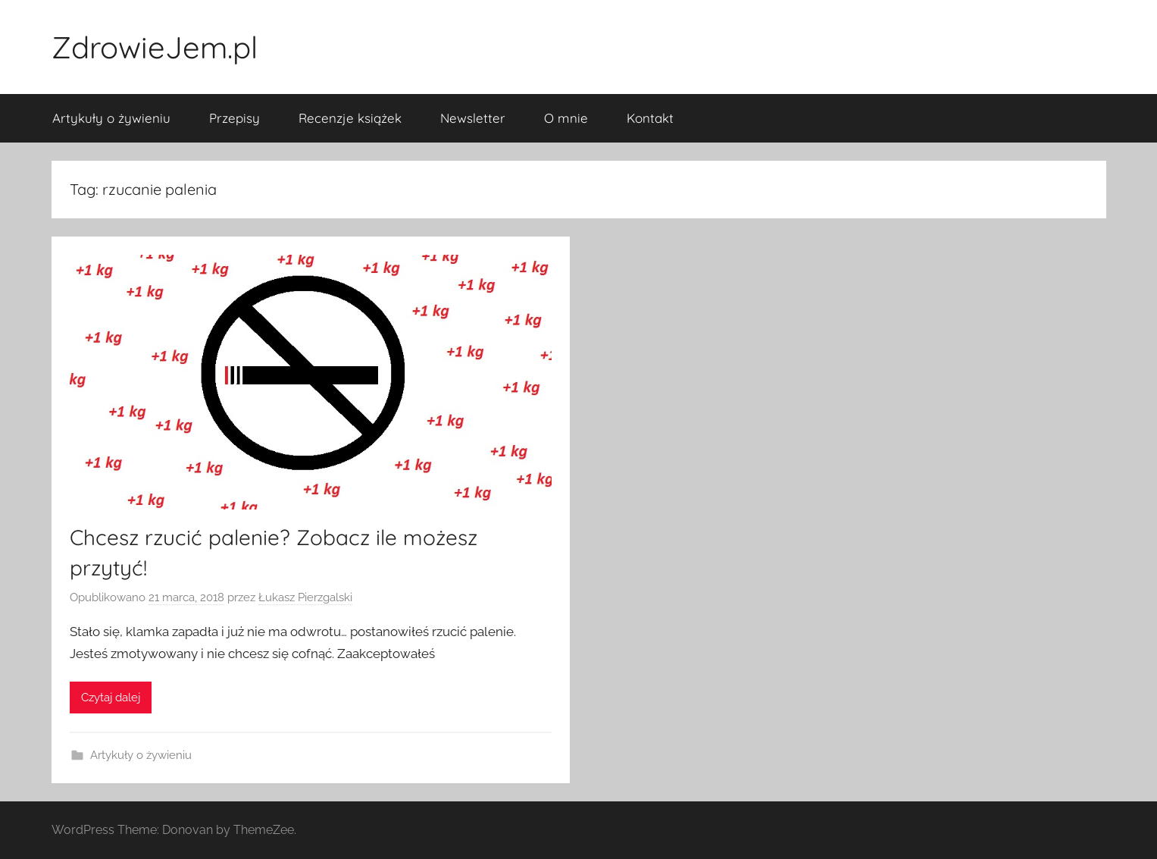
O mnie (566, 118)
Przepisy (234, 118)
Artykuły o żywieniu (111, 118)
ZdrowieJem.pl (155, 47)
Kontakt (650, 118)
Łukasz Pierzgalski (305, 597)
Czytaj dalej (110, 697)
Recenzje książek (350, 118)
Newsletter (472, 118)
